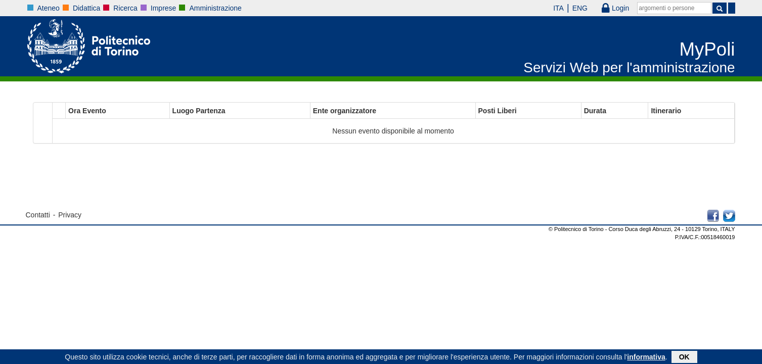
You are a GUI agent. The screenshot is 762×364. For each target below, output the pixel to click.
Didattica (86, 8)
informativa (646, 358)
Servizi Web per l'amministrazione (629, 67)
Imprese (163, 8)
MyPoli (707, 49)
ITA (551, 8)
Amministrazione (215, 8)
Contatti (38, 215)
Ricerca (125, 8)
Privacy (69, 215)
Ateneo (48, 8)
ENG (572, 8)
